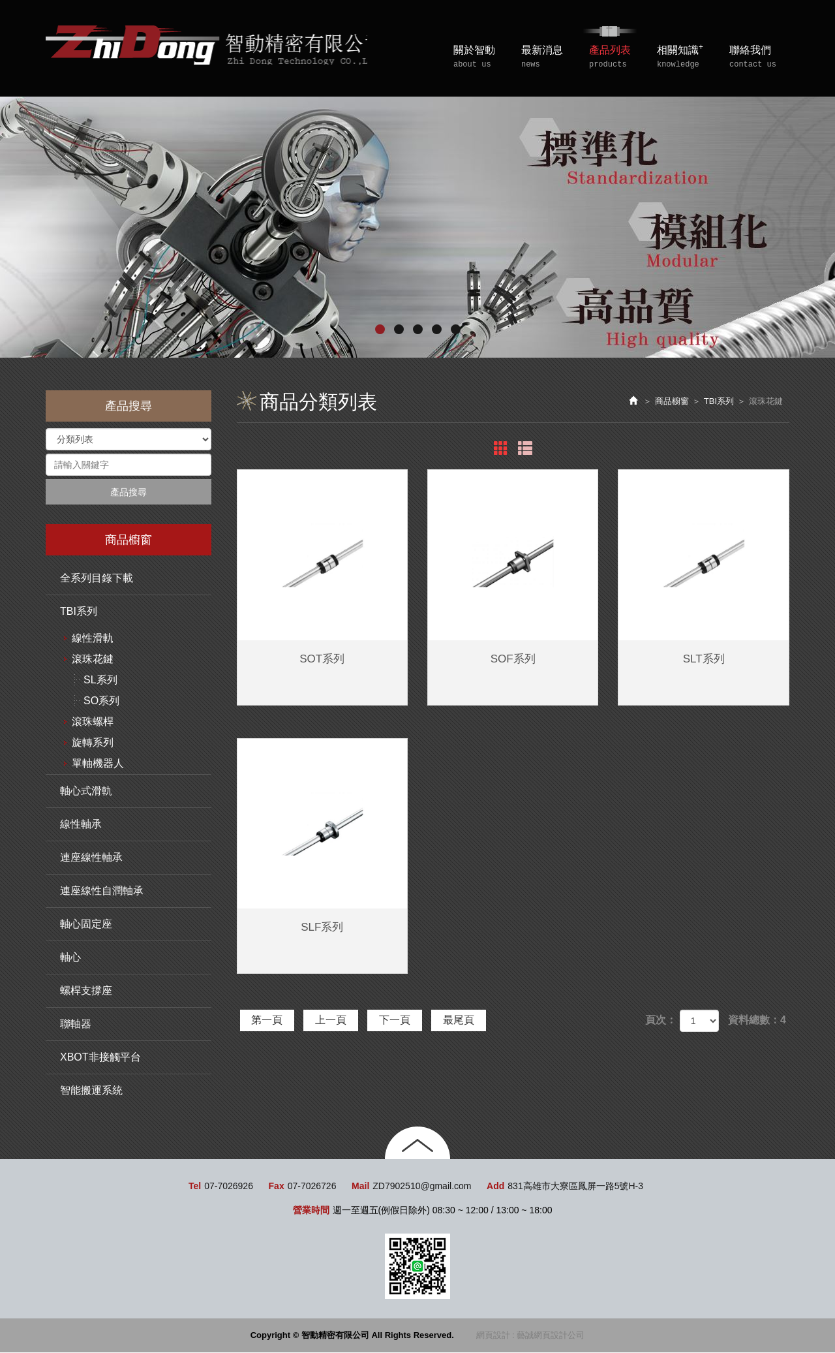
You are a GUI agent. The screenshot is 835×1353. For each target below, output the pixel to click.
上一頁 (335, 1019)
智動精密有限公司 (214, 46)
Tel (195, 1186)
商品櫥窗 (672, 401)
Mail (360, 1186)
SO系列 (101, 701)
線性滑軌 (93, 638)
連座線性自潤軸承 (102, 891)
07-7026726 (312, 1186)
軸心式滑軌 (86, 791)
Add (495, 1186)
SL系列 (100, 680)
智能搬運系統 (91, 1090)
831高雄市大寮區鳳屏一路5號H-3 (575, 1186)
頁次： (660, 1019)
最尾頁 (469, 1019)
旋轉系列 (93, 743)
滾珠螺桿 (93, 722)
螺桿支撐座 (86, 991)
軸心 (70, 957)
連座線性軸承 (91, 857)
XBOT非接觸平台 (100, 1057)
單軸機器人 (98, 764)
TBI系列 (78, 611)
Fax (276, 1186)
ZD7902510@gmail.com (421, 1186)
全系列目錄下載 (96, 578)
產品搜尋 (128, 492)
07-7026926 (228, 1186)
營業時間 (311, 1210)
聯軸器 (75, 1024)
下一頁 (402, 1019)
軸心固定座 (86, 924)
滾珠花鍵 (93, 659)
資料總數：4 (757, 1019)
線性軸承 (81, 824)
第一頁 (268, 1019)
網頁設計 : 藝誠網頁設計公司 (530, 1336)
